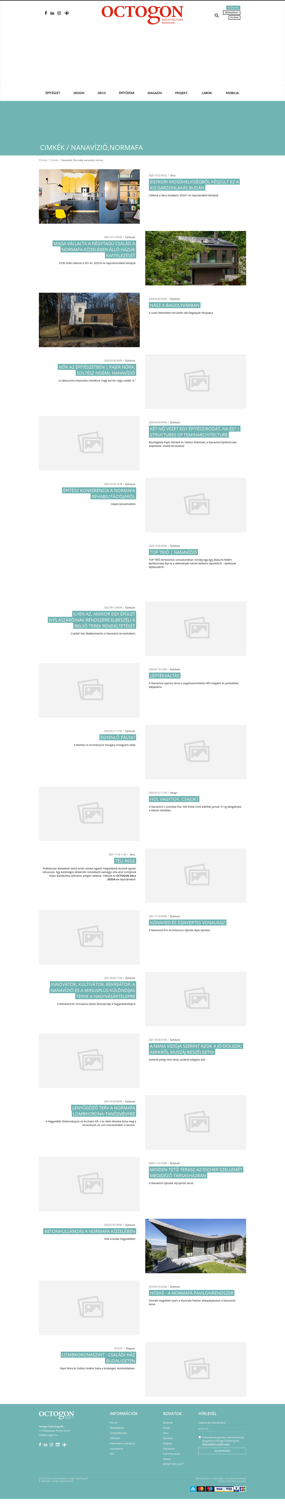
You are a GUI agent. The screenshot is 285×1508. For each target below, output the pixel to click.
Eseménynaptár (171, 1453)
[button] (217, 15)
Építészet (52, 93)
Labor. (207, 93)
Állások (234, 17)
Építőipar (126, 93)
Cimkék (54, 160)
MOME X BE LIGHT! (173, 1464)
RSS (112, 1453)
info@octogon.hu (48, 1435)
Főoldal (43, 160)
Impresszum (116, 1448)
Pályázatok (169, 1448)
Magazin (155, 93)
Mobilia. (233, 93)
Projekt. (181, 93)
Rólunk (113, 1422)
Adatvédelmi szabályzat (122, 1443)
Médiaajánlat (231, 12)
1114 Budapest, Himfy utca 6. (54, 1430)
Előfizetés (233, 7)
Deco (102, 93)
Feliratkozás (222, 1450)
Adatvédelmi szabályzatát (216, 1444)
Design (78, 93)
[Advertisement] (142, 58)
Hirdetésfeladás (118, 1433)
